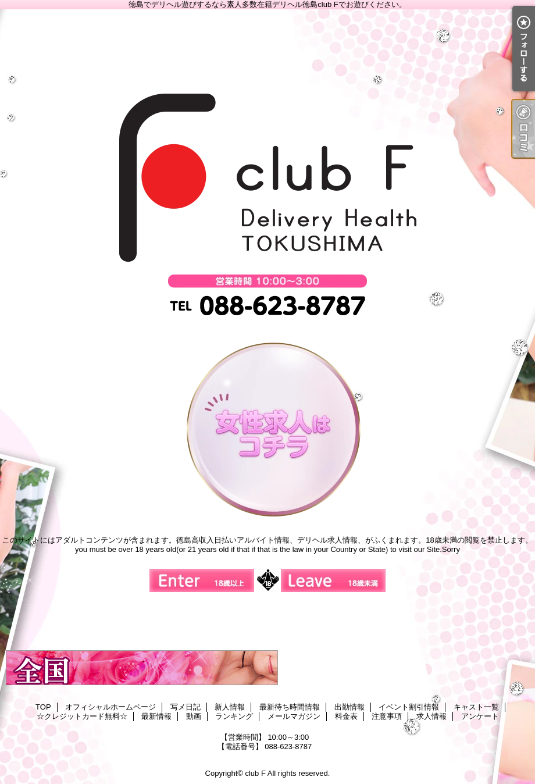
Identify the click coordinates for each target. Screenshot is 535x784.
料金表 (346, 716)
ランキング (234, 716)
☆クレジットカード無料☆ (82, 716)
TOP (43, 707)
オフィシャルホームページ (110, 707)
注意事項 (387, 716)
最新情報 (156, 716)
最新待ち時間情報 (289, 707)
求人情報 (431, 716)
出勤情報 (349, 707)
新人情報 (230, 707)
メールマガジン (294, 716)
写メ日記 (185, 707)
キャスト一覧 (476, 707)
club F (255, 773)
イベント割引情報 (409, 707)
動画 (193, 716)
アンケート (480, 716)
